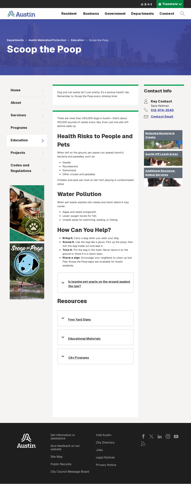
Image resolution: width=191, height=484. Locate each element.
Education (77, 40)
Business (91, 13)
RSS (143, 443)
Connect (166, 13)
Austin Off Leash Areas (161, 154)
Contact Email (162, 117)
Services (18, 115)
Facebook (143, 436)
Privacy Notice (106, 465)
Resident (69, 13)
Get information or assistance (63, 436)
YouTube (176, 436)
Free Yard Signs (79, 320)
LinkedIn (159, 436)
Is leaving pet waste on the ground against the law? (99, 284)
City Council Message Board (70, 472)
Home (16, 90)
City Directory (105, 442)
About (16, 102)
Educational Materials (84, 339)
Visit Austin (103, 435)
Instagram (168, 436)
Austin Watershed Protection (47, 40)
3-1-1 (148, 4)
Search (182, 13)
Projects (18, 153)
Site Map (57, 457)
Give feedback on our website (65, 447)
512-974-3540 (162, 110)
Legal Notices (105, 457)
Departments (142, 13)
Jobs (99, 450)
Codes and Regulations (21, 168)
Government (115, 13)
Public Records (61, 464)
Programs (19, 127)
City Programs (78, 358)
